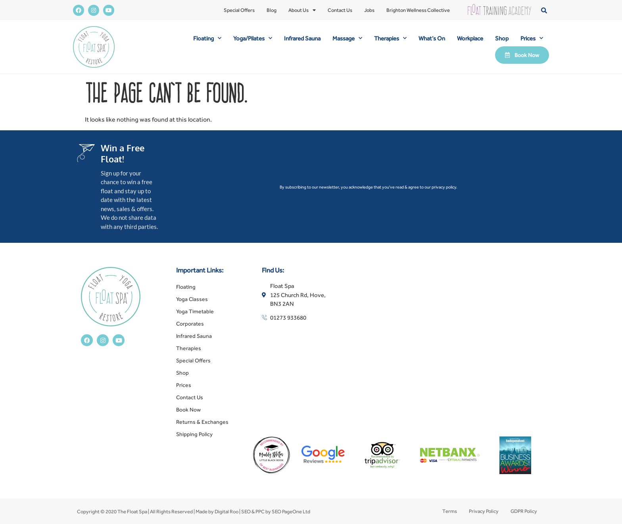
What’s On (432, 38)
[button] (544, 10)
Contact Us (340, 10)
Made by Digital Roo (217, 511)
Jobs (369, 10)
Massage (347, 38)
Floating (207, 38)
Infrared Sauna (302, 38)
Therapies (390, 38)
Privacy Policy (484, 511)
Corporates (190, 323)
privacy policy (444, 187)
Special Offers (239, 10)
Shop (502, 38)
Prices (531, 38)
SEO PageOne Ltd (291, 511)
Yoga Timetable (195, 311)
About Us (302, 10)
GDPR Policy (524, 511)
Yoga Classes (192, 299)
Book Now (188, 409)
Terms (449, 511)
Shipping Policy (194, 434)
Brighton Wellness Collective (418, 10)
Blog (271, 10)
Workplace (470, 38)
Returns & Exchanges (202, 422)
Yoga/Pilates (252, 38)
